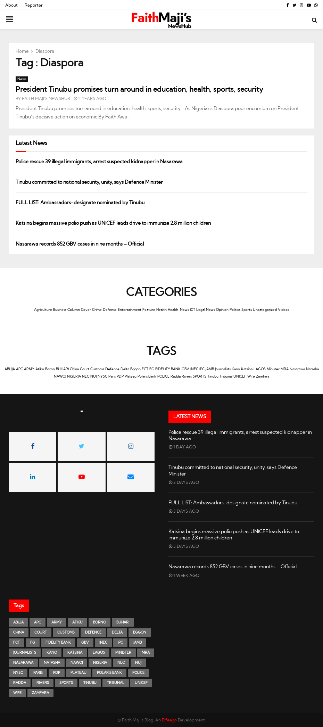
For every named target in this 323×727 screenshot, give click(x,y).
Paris (112, 376)
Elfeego (169, 720)
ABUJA (10, 369)
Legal (200, 310)
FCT (145, 369)
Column (73, 310)
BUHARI (62, 369)
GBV (185, 369)
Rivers (187, 376)
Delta (125, 369)
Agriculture (43, 310)
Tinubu (212, 376)
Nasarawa (297, 369)
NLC (85, 376)
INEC (194, 369)
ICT (192, 310)
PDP (120, 376)
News (21, 79)
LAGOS (260, 369)
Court (84, 369)
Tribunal (226, 376)
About (11, 5)
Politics (235, 310)
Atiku (39, 369)
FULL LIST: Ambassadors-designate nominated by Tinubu (80, 202)
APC (19, 369)
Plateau (130, 376)
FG (151, 369)
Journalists (223, 369)
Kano (236, 369)
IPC (202, 369)
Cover (86, 310)
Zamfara (262, 376)
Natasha (312, 369)
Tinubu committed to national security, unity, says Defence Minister (89, 182)
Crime (97, 310)
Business (59, 310)
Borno (50, 369)
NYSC (102, 376)
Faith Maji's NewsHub (46, 99)
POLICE (163, 376)
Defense (110, 310)
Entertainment (129, 310)
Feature (148, 310)
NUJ (93, 376)
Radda (176, 376)
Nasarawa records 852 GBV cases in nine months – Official (80, 244)
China (74, 369)
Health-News (178, 310)
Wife (251, 376)
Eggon (135, 369)
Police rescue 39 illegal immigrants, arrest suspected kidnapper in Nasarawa (99, 161)
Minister (273, 369)
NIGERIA (74, 376)
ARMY (29, 369)
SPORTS (199, 376)
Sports (246, 310)
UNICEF (239, 376)
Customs (97, 369)
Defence (112, 369)
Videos (283, 310)
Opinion (222, 310)
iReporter (33, 5)
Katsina (246, 369)
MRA (285, 369)
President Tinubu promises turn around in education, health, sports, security (139, 89)
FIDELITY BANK (168, 369)
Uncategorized (265, 310)
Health (161, 310)
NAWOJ (60, 376)
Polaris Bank (147, 376)
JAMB (210, 369)
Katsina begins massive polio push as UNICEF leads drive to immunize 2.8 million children (113, 223)
